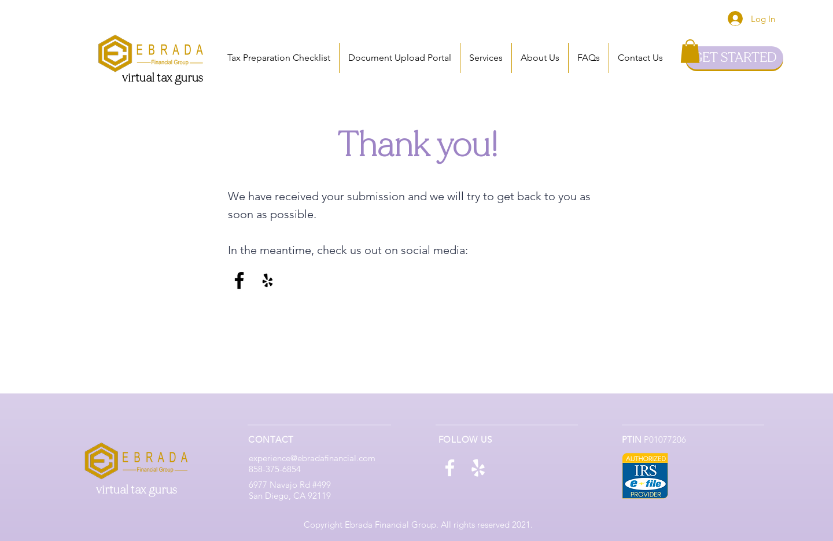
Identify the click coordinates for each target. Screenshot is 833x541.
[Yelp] (267, 280)
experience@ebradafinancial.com (312, 457)
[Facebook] (239, 280)
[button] (485, 58)
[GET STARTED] (734, 57)
